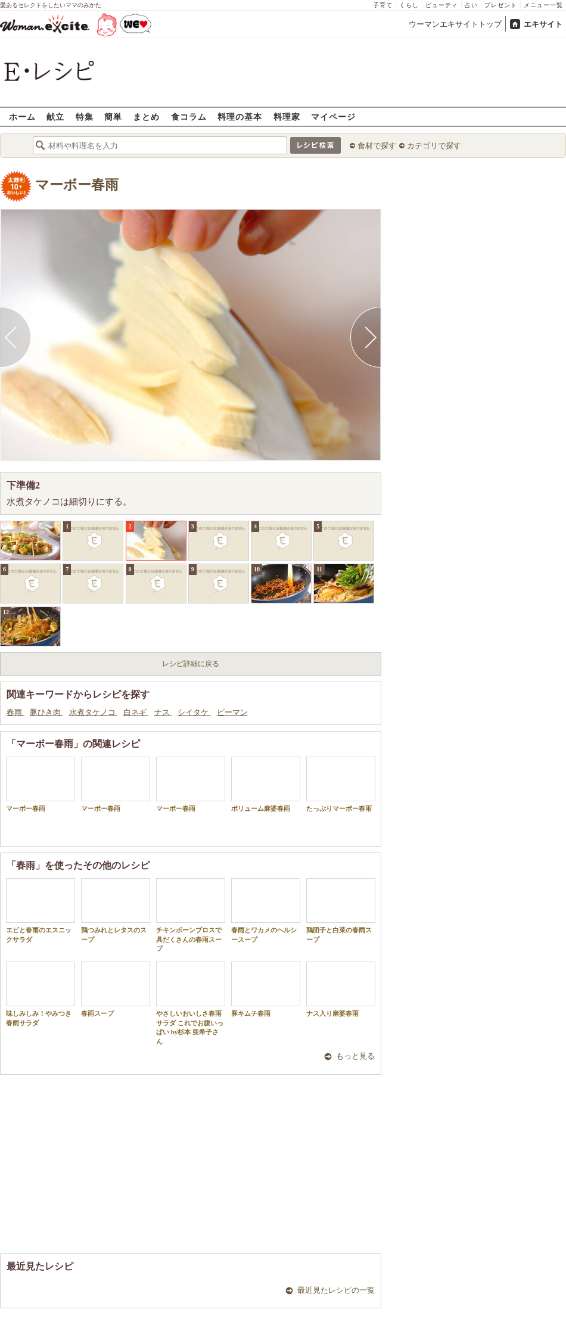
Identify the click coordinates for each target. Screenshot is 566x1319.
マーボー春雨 (77, 185)
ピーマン (232, 712)
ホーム (22, 116)
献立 (55, 116)
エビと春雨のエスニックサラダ (40, 910)
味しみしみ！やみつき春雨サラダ (40, 994)
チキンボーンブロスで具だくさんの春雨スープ (190, 915)
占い (471, 5)
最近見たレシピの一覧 (336, 1290)
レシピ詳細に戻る (190, 664)
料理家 (286, 116)
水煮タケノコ (93, 712)
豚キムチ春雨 (265, 989)
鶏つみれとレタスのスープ (115, 910)
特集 (85, 116)
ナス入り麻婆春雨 (340, 989)
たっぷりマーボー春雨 (340, 784)
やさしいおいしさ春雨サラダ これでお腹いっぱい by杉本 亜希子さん (190, 1003)
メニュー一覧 (543, 5)
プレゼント (500, 5)
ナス (163, 712)
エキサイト (543, 24)
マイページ (333, 116)
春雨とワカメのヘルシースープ (265, 910)
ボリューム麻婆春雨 (265, 784)
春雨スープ (115, 989)
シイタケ (194, 712)
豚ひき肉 (46, 712)
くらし (409, 5)
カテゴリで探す (434, 145)
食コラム (189, 116)
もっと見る (355, 1056)
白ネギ (135, 712)
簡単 (113, 116)
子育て (383, 5)
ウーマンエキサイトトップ (455, 24)
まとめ (146, 116)
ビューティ (441, 5)
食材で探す (376, 145)
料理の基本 (239, 116)
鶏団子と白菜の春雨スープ (340, 910)
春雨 (15, 712)
